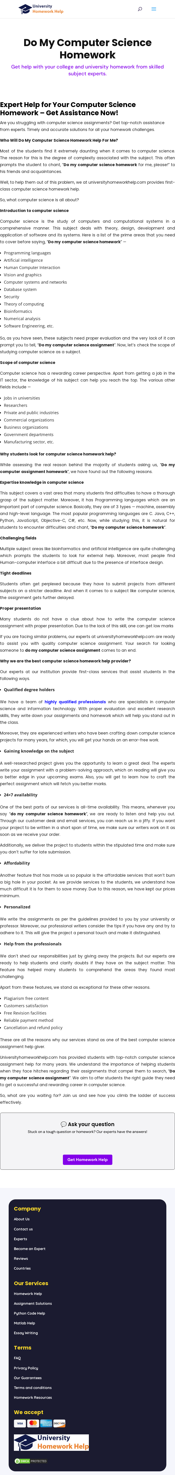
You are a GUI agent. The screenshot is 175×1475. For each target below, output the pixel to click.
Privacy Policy (26, 1368)
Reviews (21, 1258)
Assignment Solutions (33, 1303)
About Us (22, 1219)
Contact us (23, 1229)
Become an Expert (30, 1248)
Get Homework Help (87, 1159)
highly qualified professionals (75, 702)
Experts (20, 1239)
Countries (22, 1268)
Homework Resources (33, 1397)
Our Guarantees (28, 1378)
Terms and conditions (33, 1387)
